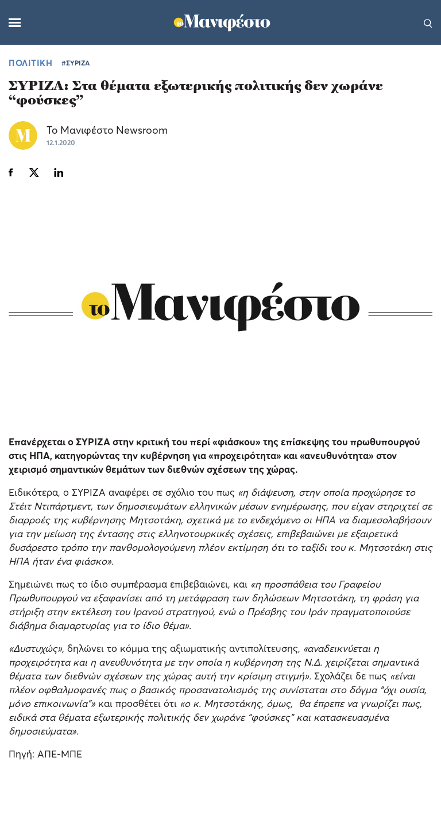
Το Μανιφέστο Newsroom (107, 130)
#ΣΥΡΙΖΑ (75, 63)
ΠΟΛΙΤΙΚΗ (30, 62)
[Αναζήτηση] (428, 22)
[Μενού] (15, 23)
